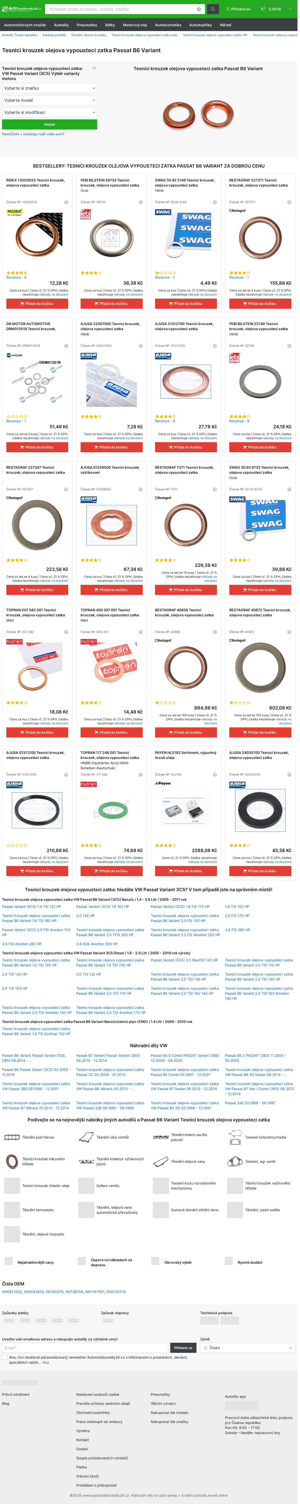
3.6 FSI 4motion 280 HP (22, 944)
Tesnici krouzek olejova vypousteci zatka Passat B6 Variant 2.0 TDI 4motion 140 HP (37, 1010)
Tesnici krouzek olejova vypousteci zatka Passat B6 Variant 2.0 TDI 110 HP (259, 962)
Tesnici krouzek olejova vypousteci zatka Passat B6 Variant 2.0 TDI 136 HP (185, 976)
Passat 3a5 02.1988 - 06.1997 (250, 1103)
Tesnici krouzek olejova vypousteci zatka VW (215, 35)
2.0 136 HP (85, 915)
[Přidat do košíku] (37, 304)
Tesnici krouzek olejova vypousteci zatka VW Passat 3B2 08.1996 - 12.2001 (36, 1086)
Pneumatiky (87, 25)
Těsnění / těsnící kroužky (88, 35)
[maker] (49, 88)
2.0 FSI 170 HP (237, 915)
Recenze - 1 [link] (165, 277)
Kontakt (82, 1440)
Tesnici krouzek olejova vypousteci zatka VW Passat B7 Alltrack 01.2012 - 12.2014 (36, 1105)
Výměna (83, 1431)
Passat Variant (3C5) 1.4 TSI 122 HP (31, 906)
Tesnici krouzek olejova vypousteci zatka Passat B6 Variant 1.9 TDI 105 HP (110, 962)
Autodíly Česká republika (19, 35)
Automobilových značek (25, 25)
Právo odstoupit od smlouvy (99, 1421)
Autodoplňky (200, 25)
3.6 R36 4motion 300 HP (97, 944)
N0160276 (55, 1291)
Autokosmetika (168, 25)
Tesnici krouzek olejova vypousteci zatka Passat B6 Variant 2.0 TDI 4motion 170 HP (111, 1010)
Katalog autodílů (54, 35)
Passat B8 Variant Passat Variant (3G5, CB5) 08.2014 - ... (34, 1058)
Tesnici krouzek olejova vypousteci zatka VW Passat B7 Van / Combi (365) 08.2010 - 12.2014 (259, 1088)
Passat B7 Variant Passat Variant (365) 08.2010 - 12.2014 (108, 1058)
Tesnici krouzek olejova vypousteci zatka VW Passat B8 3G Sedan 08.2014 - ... (259, 1072)
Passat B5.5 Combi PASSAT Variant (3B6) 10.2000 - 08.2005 (185, 1058)
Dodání (82, 1449)
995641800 (34, 1291)
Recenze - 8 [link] (165, 421)
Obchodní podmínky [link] (93, 1412)
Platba (81, 1467)
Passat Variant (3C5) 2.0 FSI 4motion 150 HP (36, 932)
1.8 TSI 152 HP (237, 906)
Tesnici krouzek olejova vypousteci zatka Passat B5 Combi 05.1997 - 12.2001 (185, 1072)
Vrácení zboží (87, 1476)
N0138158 (74, 1291)
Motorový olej (135, 25)
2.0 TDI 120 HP (14, 974)
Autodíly (61, 25)
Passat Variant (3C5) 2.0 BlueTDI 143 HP (184, 960)
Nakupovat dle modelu (169, 1412)
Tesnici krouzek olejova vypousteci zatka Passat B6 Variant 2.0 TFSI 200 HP (110, 932)
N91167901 (94, 1291)
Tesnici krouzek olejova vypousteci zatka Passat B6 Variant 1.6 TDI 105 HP (36, 962)
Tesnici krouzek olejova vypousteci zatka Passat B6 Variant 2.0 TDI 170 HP (110, 990)
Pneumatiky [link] (160, 1394)
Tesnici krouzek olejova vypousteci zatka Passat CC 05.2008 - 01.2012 (110, 1072)
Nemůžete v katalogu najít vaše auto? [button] (33, 134)
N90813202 (12, 1291)
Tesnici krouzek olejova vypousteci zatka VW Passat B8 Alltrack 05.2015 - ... (110, 1086)
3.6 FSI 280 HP (237, 930)
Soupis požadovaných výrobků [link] (102, 1458)
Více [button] (45, 1362)
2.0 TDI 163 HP (14, 988)
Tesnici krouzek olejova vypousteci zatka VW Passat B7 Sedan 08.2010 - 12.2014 (185, 1086)
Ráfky (110, 25)
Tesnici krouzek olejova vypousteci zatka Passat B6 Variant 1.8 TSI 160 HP (36, 918)
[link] (276, 9)
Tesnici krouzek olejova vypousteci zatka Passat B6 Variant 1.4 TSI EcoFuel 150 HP (36, 1031)
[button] (199, 9)
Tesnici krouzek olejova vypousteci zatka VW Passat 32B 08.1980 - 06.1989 (110, 1105)
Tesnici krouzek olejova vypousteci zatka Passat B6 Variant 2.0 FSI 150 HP (185, 918)
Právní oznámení (15, 1394)
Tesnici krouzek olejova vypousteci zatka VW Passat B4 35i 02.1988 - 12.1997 (185, 1105)
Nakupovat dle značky (169, 1421)
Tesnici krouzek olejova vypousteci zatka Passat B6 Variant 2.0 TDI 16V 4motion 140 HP (259, 993)
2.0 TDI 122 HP (88, 974)
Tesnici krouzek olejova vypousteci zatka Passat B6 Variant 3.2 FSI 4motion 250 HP (185, 932)
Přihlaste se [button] (183, 1348)
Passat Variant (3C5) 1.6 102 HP (102, 906)
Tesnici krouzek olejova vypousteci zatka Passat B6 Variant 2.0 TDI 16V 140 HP (185, 990)
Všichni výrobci (163, 1403)
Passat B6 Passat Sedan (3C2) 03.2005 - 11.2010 (36, 1072)
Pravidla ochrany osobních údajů (103, 1403)
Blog (5, 1403)
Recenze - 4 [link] (16, 277)
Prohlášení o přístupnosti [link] (96, 1485)
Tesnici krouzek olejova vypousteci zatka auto (145, 35)
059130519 (116, 1291)
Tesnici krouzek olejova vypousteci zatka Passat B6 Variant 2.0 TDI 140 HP (259, 976)
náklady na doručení (53, 294)
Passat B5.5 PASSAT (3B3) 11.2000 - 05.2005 (255, 1058)
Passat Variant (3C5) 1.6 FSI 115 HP (180, 906)
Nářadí (225, 25)
